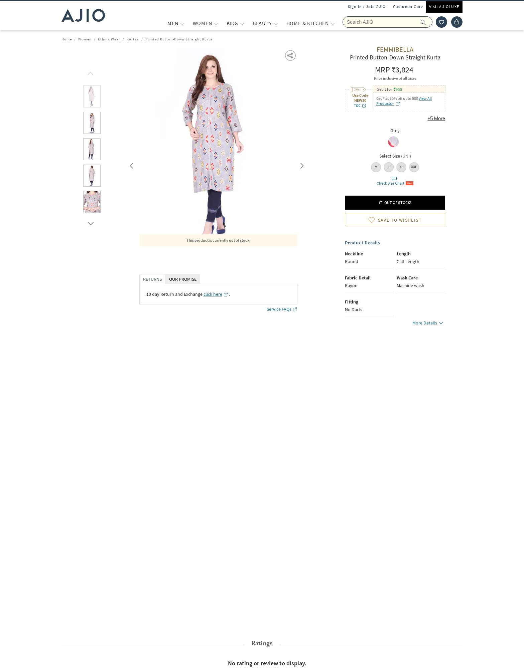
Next (301, 164)
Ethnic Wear (109, 39)
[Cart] (457, 22)
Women (85, 39)
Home (66, 39)
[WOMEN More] (216, 23)
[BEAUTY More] (276, 23)
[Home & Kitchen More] (333, 23)
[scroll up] (90, 72)
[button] (290, 54)
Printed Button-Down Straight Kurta (179, 39)
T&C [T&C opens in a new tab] (360, 105)
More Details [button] (428, 324)
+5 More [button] (436, 119)
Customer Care (408, 6)
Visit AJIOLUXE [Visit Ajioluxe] (444, 6)
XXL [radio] (414, 166)
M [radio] (376, 166)
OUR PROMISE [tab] (182, 279)
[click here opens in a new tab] (216, 294)
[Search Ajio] (387, 22)
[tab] (91, 97)
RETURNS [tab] (152, 279)
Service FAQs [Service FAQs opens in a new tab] (282, 309)
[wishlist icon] (441, 22)
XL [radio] (401, 166)
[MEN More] (182, 23)
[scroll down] (90, 222)
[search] (426, 22)
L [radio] (389, 166)
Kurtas (133, 39)
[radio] (395, 142)
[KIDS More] (242, 23)
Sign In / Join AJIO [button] (367, 6)
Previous (131, 164)
